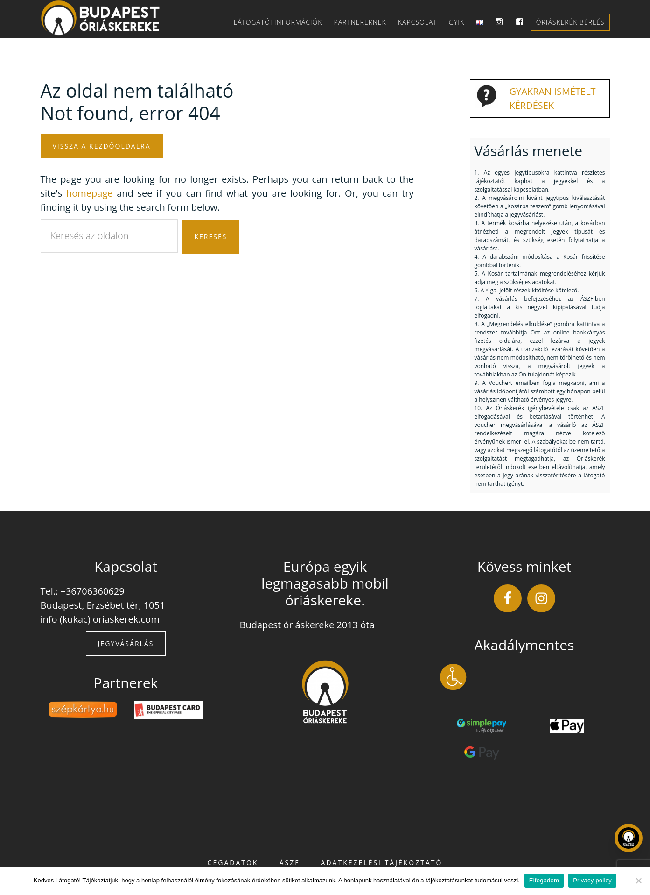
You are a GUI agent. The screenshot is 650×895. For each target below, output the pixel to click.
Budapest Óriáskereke (106, 18)
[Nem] (638, 880)
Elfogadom (544, 880)
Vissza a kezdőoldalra (102, 146)
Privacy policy (592, 880)
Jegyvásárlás (126, 643)
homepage (89, 193)
